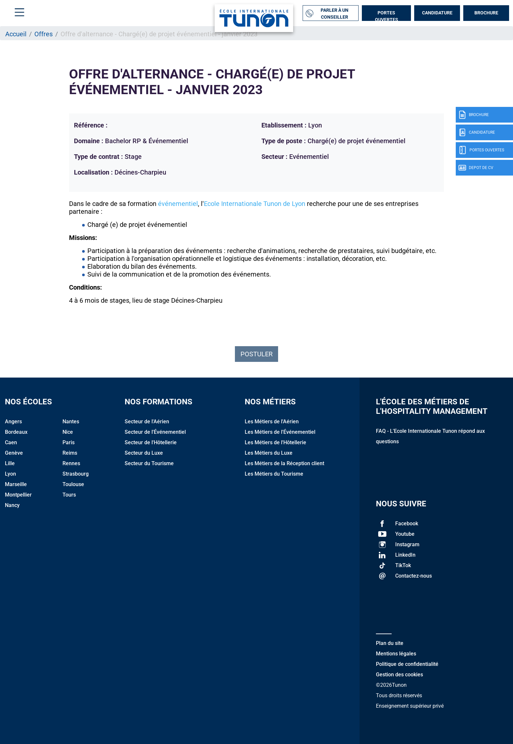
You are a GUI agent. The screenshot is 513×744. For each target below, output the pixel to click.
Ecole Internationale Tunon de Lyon (254, 204)
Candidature (437, 12)
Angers (13, 421)
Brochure (486, 12)
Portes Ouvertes (386, 15)
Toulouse (73, 484)
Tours (69, 495)
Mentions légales (396, 654)
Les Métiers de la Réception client (284, 463)
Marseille (16, 484)
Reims (69, 453)
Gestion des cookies (399, 674)
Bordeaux (16, 432)
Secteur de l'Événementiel (155, 432)
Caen (11, 442)
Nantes (70, 421)
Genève (14, 453)
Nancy (12, 505)
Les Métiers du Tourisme (274, 474)
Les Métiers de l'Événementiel (280, 432)
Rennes (71, 463)
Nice (67, 432)
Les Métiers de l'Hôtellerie (275, 442)
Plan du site (389, 643)
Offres (43, 34)
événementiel (178, 204)
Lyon (10, 474)
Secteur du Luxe (144, 453)
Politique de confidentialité (407, 664)
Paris (68, 442)
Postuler (256, 354)
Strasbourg (75, 474)
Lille (10, 463)
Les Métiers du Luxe (268, 453)
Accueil (16, 34)
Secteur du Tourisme (149, 463)
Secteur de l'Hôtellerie (151, 442)
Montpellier (18, 495)
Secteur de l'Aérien (147, 421)
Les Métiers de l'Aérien (272, 421)
